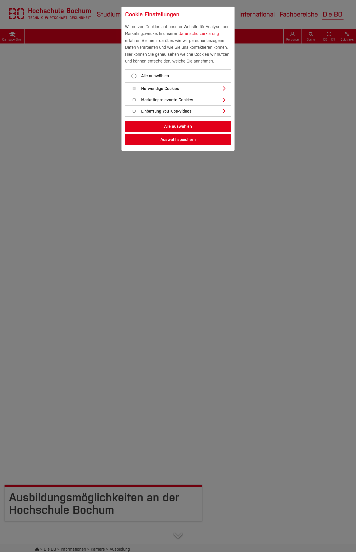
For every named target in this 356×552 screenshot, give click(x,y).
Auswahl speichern (178, 139)
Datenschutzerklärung (198, 33)
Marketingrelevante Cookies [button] (167, 100)
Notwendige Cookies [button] (160, 88)
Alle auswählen (155, 75)
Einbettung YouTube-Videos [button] (166, 111)
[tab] (180, 88)
